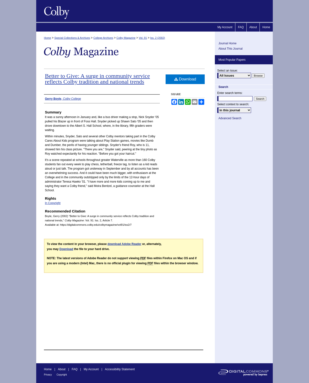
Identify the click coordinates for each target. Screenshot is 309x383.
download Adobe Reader (124, 244)
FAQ (74, 369)
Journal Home (227, 43)
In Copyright (53, 203)
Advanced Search (229, 118)
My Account (91, 369)
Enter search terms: (230, 93)
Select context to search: (233, 104)
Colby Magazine (55, 11)
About (61, 369)
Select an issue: (227, 70)
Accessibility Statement (120, 369)
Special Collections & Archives (72, 37)
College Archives (103, 37)
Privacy (48, 374)
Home (47, 37)
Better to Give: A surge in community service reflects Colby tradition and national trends (97, 79)
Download (185, 79)
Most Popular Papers (232, 59)
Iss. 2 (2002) (157, 37)
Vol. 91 (143, 37)
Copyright (61, 374)
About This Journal (230, 48)
